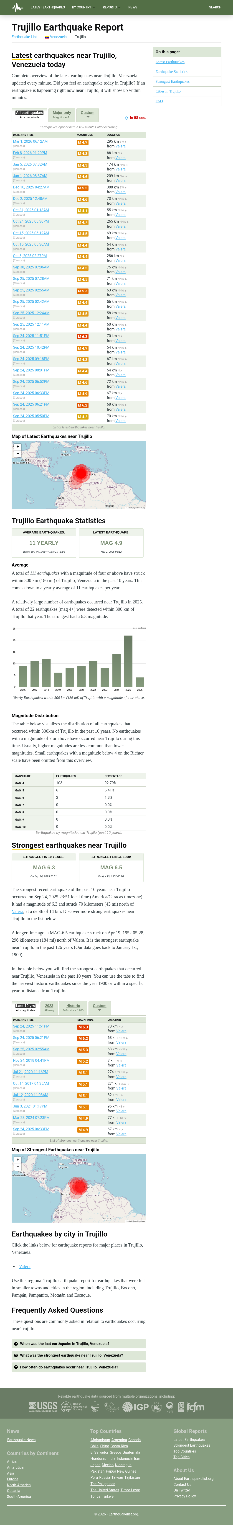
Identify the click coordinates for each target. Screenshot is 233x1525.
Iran (137, 1458)
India (112, 1458)
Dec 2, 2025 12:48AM (30, 198)
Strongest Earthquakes (173, 81)
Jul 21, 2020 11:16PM (30, 1072)
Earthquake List (24, 37)
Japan (95, 1465)
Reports (112, 7)
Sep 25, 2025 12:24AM (31, 313)
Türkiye (108, 1496)
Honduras (98, 1458)
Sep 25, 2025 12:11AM (31, 324)
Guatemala (131, 1452)
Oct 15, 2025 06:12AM (31, 233)
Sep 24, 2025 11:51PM (31, 336)
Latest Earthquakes (48, 7)
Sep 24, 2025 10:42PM (31, 347)
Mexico (108, 1465)
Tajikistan (132, 1477)
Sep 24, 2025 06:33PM (31, 393)
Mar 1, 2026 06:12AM (30, 141)
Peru (94, 1477)
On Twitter (181, 1490)
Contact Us (182, 1484)
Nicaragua (123, 1465)
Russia (104, 1477)
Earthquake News (21, 1440)
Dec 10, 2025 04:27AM (31, 187)
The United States (104, 1490)
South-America (19, 1496)
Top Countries (184, 1451)
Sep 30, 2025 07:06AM (31, 267)
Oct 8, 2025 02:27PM (30, 256)
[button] (17, 447)
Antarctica (15, 1467)
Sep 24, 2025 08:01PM (31, 370)
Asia (10, 1473)
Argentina (119, 1440)
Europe (12, 1479)
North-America (19, 1485)
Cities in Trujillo (168, 91)
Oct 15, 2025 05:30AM (31, 244)
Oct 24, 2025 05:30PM (31, 221)
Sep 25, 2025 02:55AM (31, 290)
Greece (115, 1452)
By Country (84, 7)
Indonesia (125, 1458)
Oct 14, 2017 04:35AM (31, 1083)
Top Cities (181, 1457)
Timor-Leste (130, 1490)
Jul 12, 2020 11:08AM (30, 1095)
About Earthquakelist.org (193, 1478)
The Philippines (102, 1484)
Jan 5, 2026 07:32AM (30, 164)
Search (215, 7)
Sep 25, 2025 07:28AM (31, 278)
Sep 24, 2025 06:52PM (31, 381)
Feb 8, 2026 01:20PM (30, 153)
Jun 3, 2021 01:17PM (30, 1106)
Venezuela (56, 37)
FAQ (159, 101)
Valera (120, 146)
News (132, 7)
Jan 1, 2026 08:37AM (30, 176)
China (104, 1446)
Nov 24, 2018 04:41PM (31, 1060)
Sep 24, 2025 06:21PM (31, 404)
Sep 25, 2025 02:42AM (31, 301)
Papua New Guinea (121, 1471)
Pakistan (97, 1471)
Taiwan (117, 1477)
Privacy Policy (184, 1496)
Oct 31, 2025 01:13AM (31, 210)
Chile (94, 1446)
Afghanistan (100, 1440)
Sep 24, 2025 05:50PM (31, 416)
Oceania (13, 1491)
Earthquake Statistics (171, 72)
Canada (134, 1440)
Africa (12, 1461)
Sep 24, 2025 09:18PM (31, 359)
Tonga (95, 1496)
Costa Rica (119, 1446)
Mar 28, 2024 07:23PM (31, 1117)
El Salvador (99, 1452)
